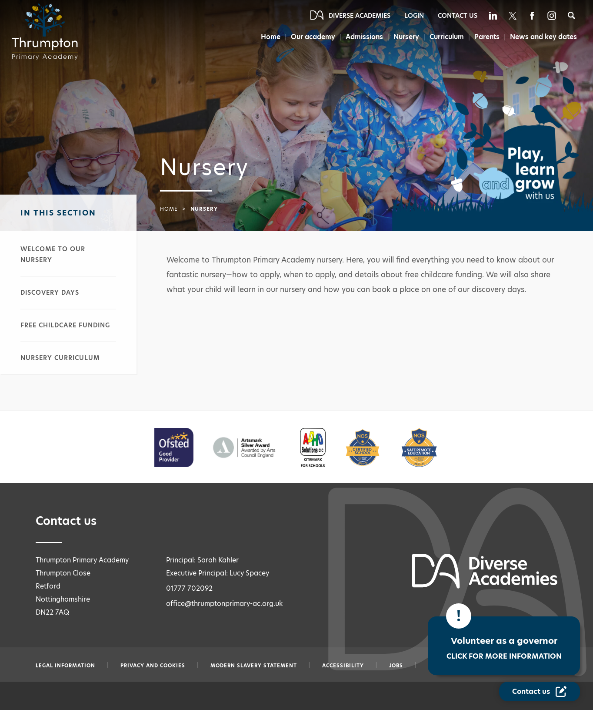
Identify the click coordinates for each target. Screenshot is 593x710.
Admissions (361, 36)
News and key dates (543, 36)
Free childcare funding (65, 325)
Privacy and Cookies (152, 665)
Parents (486, 36)
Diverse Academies (359, 15)
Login (414, 15)
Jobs (396, 665)
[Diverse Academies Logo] (47, 31)
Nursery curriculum (60, 357)
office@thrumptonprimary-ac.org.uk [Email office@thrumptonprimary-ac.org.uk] (224, 603)
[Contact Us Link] (539, 691)
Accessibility (343, 665)
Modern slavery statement (253, 665)
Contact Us (457, 15)
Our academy (309, 36)
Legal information (65, 665)
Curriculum (445, 36)
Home (266, 36)
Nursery (404, 36)
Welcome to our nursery (52, 254)
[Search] (571, 15)
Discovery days (49, 292)
